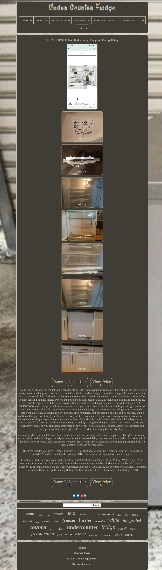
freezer (69, 520)
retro (48, 515)
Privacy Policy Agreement (82, 558)
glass (61, 528)
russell (122, 528)
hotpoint (100, 521)
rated (59, 535)
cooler (80, 534)
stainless (47, 521)
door (71, 513)
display (129, 534)
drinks (58, 514)
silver (57, 522)
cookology (93, 535)
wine (68, 534)
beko (132, 528)
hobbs (82, 514)
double (135, 514)
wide (37, 522)
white (113, 520)
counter (38, 527)
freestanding (42, 533)
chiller (31, 514)
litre (92, 514)
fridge (108, 527)
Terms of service (82, 564)
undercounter (82, 527)
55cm (41, 515)
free (126, 515)
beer (52, 529)
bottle (118, 534)
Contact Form (82, 553)
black (27, 520)
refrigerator (105, 535)
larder (85, 520)
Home (82, 547)
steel (119, 515)
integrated (132, 520)
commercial (106, 514)
